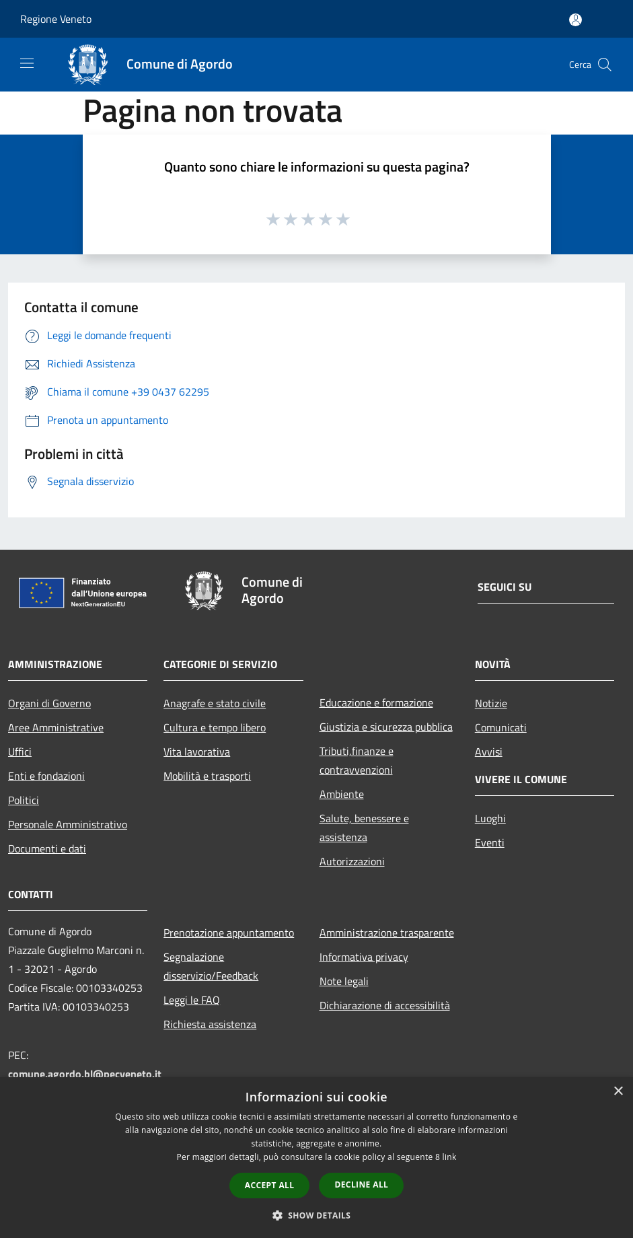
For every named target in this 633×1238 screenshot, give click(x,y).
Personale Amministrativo (67, 824)
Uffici (20, 751)
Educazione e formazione (376, 702)
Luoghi (490, 818)
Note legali (344, 981)
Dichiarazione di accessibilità (385, 1005)
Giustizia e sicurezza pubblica (386, 727)
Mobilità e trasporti (207, 776)
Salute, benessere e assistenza (364, 827)
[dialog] (316, 1157)
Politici (23, 800)
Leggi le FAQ (191, 1000)
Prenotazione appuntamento (228, 932)
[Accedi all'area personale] (575, 19)
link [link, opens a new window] (450, 1157)
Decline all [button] (361, 1184)
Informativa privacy (364, 957)
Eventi (490, 842)
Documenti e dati (47, 848)
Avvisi (488, 751)
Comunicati (501, 727)
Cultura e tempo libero (214, 727)
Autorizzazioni (352, 861)
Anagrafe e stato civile (214, 703)
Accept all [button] (270, 1185)
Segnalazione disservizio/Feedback (210, 966)
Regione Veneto (55, 19)
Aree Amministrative (56, 727)
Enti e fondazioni (46, 776)
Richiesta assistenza (209, 1024)
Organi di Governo (49, 703)
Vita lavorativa (196, 751)
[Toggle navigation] (27, 63)
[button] (317, 1215)
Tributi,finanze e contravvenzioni (357, 760)
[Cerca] (605, 65)
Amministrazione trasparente (387, 932)
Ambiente (342, 794)
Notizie (491, 703)
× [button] (618, 1092)
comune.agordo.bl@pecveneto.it (84, 1074)
